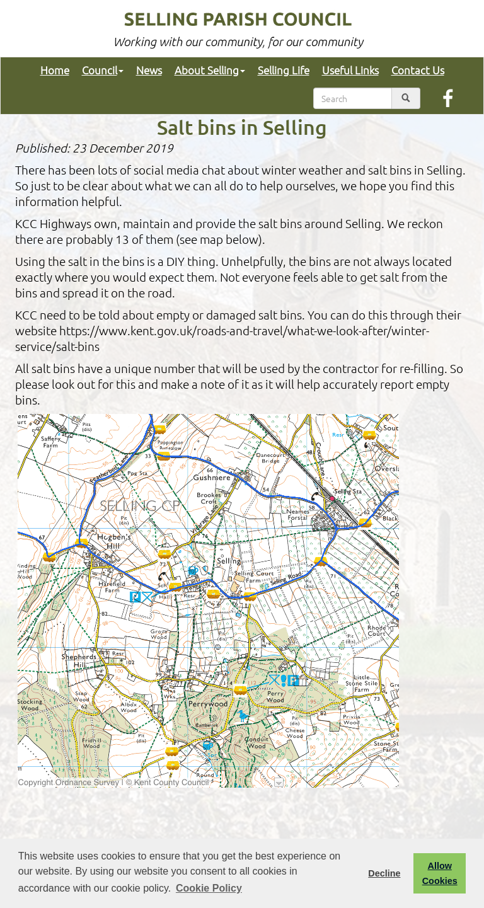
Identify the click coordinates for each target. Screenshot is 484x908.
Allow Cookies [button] (440, 873)
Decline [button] (384, 873)
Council (103, 70)
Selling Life (283, 70)
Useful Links (350, 70)
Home (54, 70)
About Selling (210, 70)
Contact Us (417, 70)
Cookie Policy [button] (209, 888)
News (149, 70)
